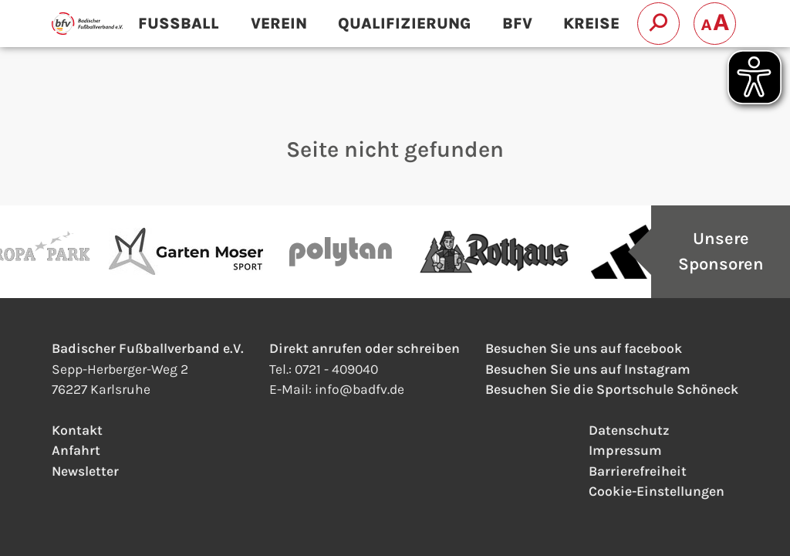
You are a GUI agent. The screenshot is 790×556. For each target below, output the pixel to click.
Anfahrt (76, 450)
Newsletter (85, 471)
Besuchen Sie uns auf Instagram (587, 369)
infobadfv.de (359, 389)
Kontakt (77, 430)
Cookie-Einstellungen (656, 491)
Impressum (625, 450)
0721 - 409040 (336, 369)
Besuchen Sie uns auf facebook (583, 348)
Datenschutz (629, 430)
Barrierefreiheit (638, 471)
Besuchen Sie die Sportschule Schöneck (611, 389)
